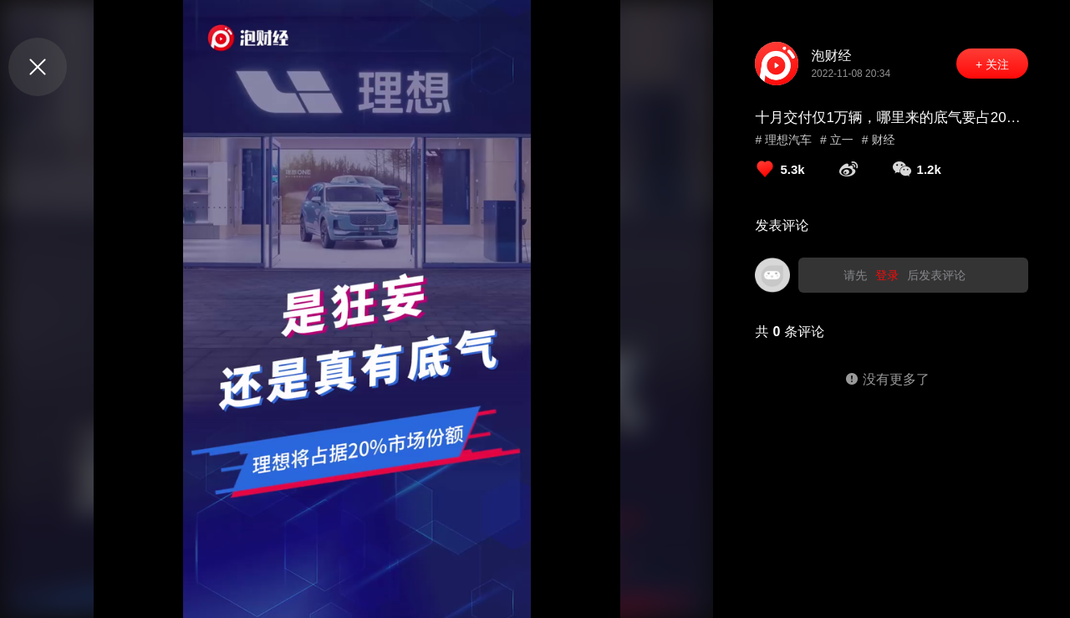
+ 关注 (992, 64)
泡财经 (831, 56)
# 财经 (878, 139)
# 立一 (836, 139)
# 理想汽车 (783, 139)
